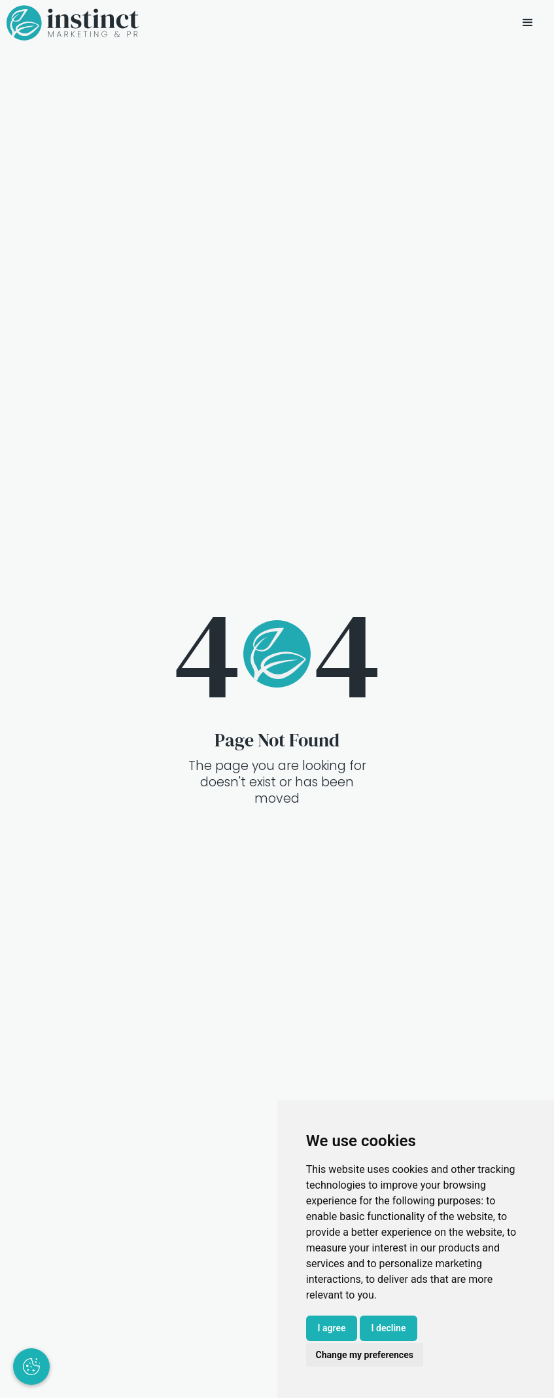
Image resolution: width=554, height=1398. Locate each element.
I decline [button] (389, 1328)
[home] (73, 23)
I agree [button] (332, 1328)
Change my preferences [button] (364, 1355)
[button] (527, 23)
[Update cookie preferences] (31, 1366)
